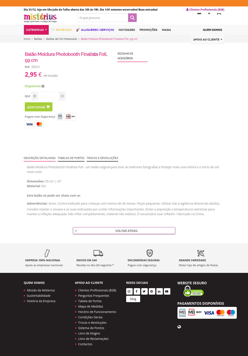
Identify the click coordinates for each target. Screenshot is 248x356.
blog (133, 299)
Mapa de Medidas (90, 306)
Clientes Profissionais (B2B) (97, 290)
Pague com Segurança (40, 119)
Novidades (127, 33)
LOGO (47, 20)
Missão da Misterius (41, 290)
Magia (166, 33)
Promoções (148, 33)
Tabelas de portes (71, 160)
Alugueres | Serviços (95, 33)
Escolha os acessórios (125, 58)
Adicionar (38, 109)
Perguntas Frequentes (93, 296)
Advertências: (37, 206)
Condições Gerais (90, 317)
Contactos (85, 344)
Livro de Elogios (89, 333)
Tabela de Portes (90, 301)
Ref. (27, 69)
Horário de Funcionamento (97, 312)
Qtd (27, 99)
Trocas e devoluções (102, 160)
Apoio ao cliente (207, 43)
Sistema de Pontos (91, 328)
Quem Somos (212, 33)
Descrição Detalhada (40, 160)
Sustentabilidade (38, 296)
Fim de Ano (61, 33)
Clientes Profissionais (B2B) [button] (205, 9)
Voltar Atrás (106, 233)
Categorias (36, 33)
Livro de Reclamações (93, 339)
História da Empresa (41, 301)
